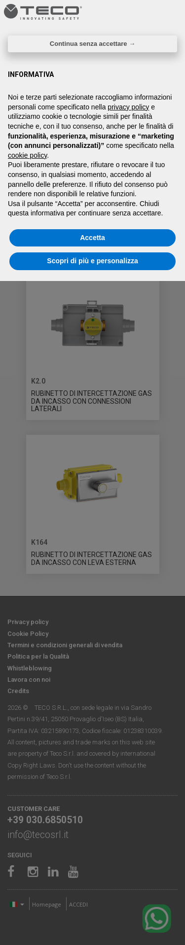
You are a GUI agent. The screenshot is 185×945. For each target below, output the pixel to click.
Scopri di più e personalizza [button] (92, 261)
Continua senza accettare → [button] (92, 43)
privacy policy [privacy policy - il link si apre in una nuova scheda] (128, 107)
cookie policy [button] (27, 155)
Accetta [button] (92, 238)
